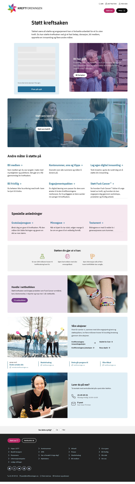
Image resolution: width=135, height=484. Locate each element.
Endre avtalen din (19, 366)
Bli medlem (75, 459)
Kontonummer (46, 448)
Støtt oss (109, 10)
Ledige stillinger (16, 462)
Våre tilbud (109, 363)
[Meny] (122, 10)
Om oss (103, 459)
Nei (64, 430)
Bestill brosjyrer (16, 452)
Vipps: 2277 (15, 448)
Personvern (15, 455)
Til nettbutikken (20, 300)
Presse (73, 452)
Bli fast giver (80, 75)
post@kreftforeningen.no (29, 476)
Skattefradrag (47, 363)
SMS (42, 452)
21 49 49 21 (13, 476)
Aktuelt (73, 448)
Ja (57, 430)
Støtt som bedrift (44, 129)
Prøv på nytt (36, 89)
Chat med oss (46, 476)
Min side (104, 455)
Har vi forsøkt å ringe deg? (50, 455)
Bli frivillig (104, 452)
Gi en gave (105, 448)
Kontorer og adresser (61, 476)
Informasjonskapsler (18, 459)
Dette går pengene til (79, 363)
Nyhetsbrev (45, 459)
